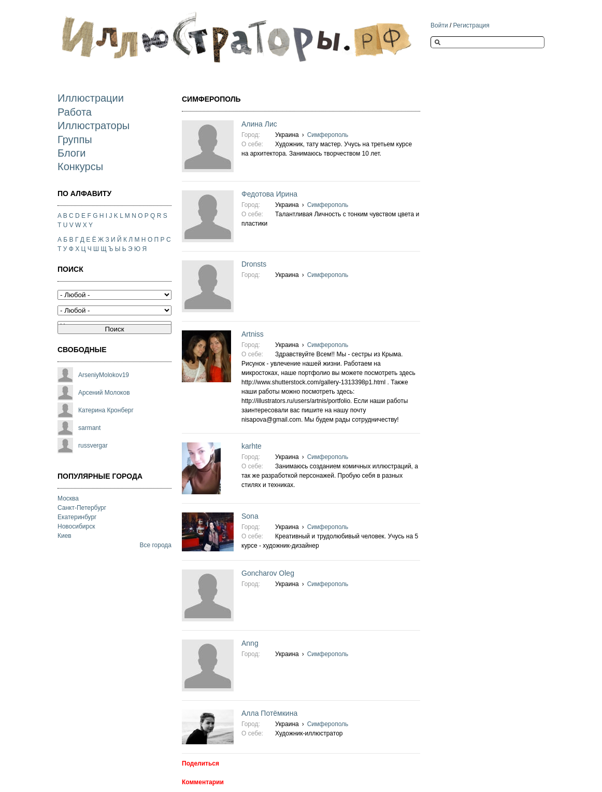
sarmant (89, 428)
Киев (64, 535)
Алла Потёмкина (269, 713)
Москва (68, 498)
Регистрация (471, 25)
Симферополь (328, 134)
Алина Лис (259, 124)
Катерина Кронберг (106, 410)
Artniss (252, 334)
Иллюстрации (91, 98)
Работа (75, 112)
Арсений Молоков (104, 392)
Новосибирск (76, 526)
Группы (75, 139)
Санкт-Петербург (82, 507)
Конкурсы (80, 166)
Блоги (71, 153)
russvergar (93, 445)
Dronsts (253, 264)
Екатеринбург (77, 517)
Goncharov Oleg (267, 573)
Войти (439, 25)
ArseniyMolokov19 (103, 375)
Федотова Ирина (269, 194)
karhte (251, 446)
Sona (250, 516)
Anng (250, 643)
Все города (155, 545)
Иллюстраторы (94, 125)
